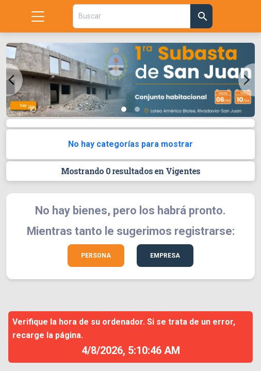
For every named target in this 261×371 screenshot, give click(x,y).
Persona (96, 255)
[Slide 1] (123, 109)
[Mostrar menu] (38, 16)
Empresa (165, 255)
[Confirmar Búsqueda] (201, 16)
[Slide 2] (137, 109)
